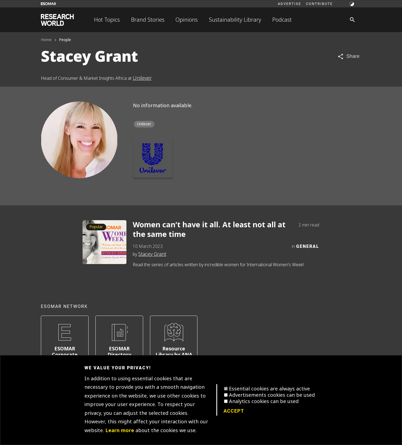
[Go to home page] (57, 20)
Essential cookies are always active (269, 388)
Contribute (319, 3)
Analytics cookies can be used (264, 401)
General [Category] (307, 246)
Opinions (186, 20)
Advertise (289, 3)
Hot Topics (107, 20)
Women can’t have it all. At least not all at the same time (209, 229)
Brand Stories (148, 20)
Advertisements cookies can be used (272, 395)
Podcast (282, 20)
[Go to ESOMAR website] (48, 3)
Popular (96, 226)
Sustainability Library (235, 20)
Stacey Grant (152, 254)
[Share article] (348, 56)
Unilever (142, 78)
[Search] (352, 19)
